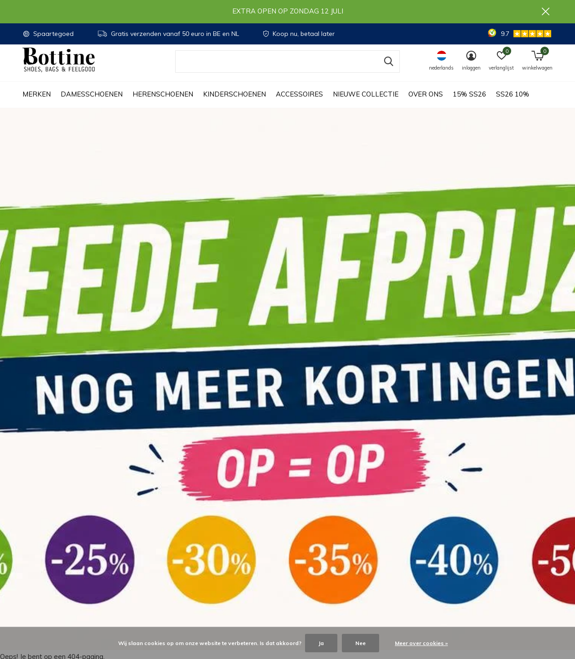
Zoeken (387, 70)
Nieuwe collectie (365, 103)
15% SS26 (469, 103)
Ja (321, 643)
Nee (360, 643)
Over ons (425, 103)
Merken (36, 103)
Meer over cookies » (421, 643)
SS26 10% (512, 103)
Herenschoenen (163, 103)
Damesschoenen (92, 103)
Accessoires (299, 103)
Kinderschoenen (234, 103)
